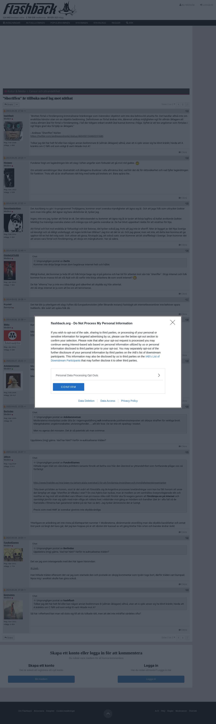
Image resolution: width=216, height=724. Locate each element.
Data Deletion (86, 400)
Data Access (107, 400)
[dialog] (108, 362)
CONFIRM (70, 386)
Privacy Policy (129, 400)
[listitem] (108, 375)
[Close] (174, 323)
